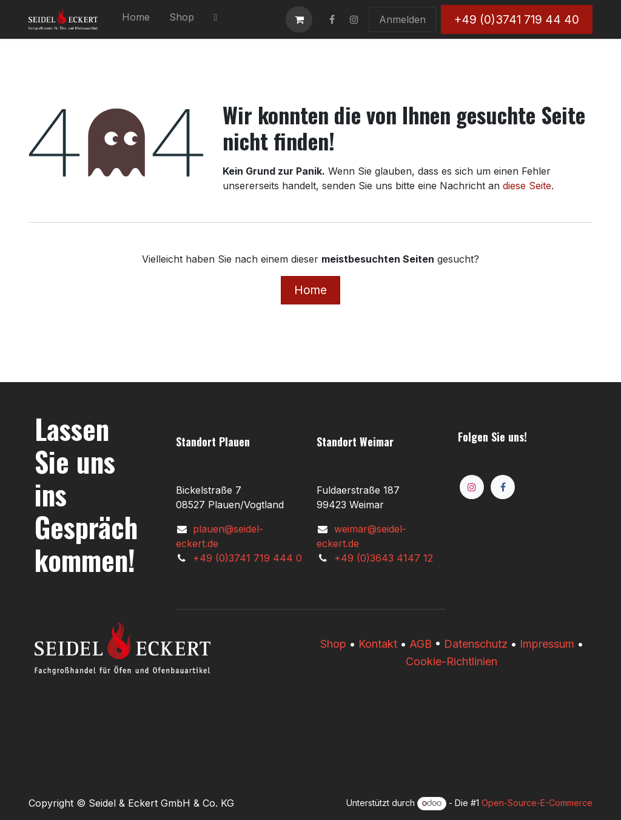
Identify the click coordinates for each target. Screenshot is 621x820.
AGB (420, 643)
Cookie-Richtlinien (451, 661)
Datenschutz (476, 643)
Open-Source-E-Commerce (537, 803)
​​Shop (333, 643)
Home (310, 290)
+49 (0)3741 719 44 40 (516, 19)
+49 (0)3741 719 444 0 (247, 558)
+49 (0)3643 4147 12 (383, 558)
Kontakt (377, 643)
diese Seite (527, 186)
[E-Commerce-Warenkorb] (299, 19)
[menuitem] (135, 19)
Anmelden (402, 19)
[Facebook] (503, 487)
